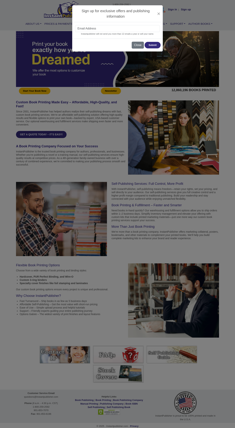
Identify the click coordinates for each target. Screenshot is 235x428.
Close (138, 45)
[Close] (158, 13)
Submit (153, 45)
